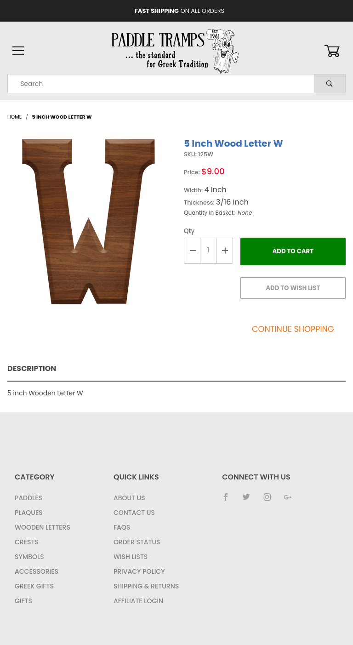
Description (31, 368)
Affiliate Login (138, 600)
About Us (129, 497)
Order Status (137, 542)
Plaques (29, 512)
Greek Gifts (34, 586)
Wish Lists (131, 556)
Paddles (28, 497)
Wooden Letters (42, 527)
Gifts (23, 600)
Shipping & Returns (146, 586)
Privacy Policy (139, 571)
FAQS (122, 527)
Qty (189, 231)
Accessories (36, 571)
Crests (27, 542)
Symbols (29, 556)
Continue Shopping (293, 329)
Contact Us (134, 512)
